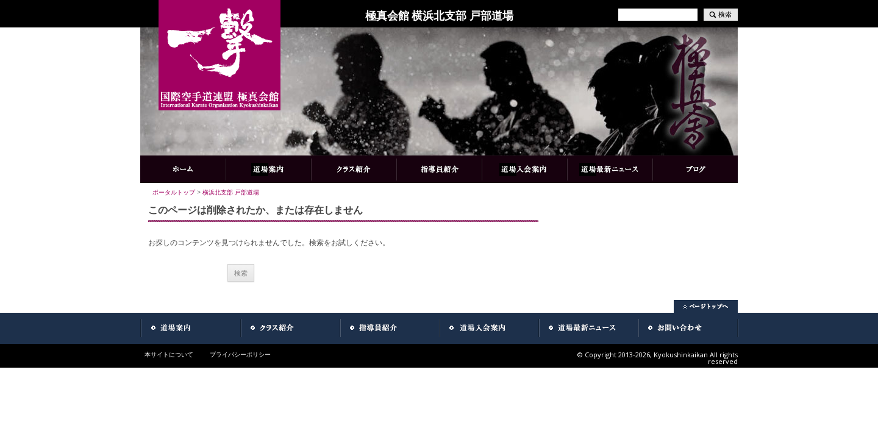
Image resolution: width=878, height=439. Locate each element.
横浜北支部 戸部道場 (230, 192)
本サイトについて (169, 354)
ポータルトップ (173, 192)
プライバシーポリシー (240, 354)
